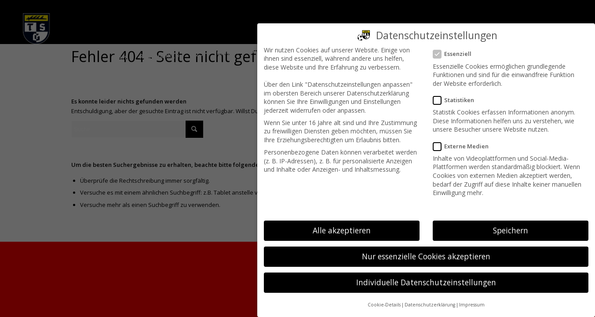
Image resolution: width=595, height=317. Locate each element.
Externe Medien (464, 146)
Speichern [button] (510, 230)
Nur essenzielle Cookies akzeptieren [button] (426, 256)
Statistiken (457, 100)
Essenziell (456, 54)
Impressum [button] (472, 305)
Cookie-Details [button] (384, 305)
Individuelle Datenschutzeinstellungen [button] (426, 282)
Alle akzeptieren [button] (342, 230)
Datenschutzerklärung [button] (430, 305)
